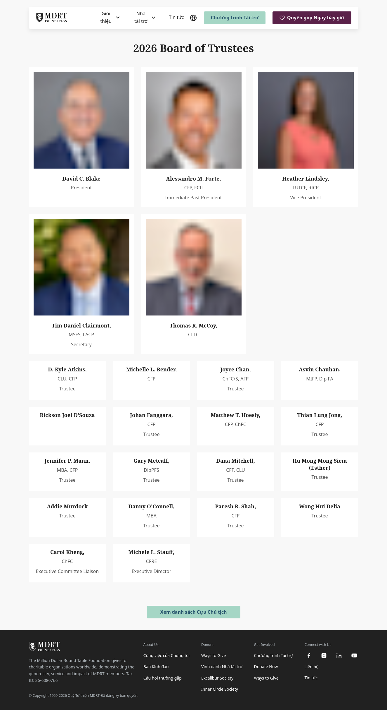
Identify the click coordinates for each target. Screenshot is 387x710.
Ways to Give (213, 655)
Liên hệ (312, 666)
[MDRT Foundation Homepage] (51, 18)
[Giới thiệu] (109, 17)
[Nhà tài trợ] (144, 17)
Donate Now (266, 666)
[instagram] (324, 655)
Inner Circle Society (219, 689)
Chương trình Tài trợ (235, 17)
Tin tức (176, 17)
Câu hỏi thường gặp (162, 678)
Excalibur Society (217, 678)
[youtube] (354, 655)
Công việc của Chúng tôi (166, 655)
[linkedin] (339, 655)
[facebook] (309, 655)
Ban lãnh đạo (156, 666)
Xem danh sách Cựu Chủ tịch (193, 612)
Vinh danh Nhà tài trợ (221, 666)
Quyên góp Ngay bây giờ (312, 17)
